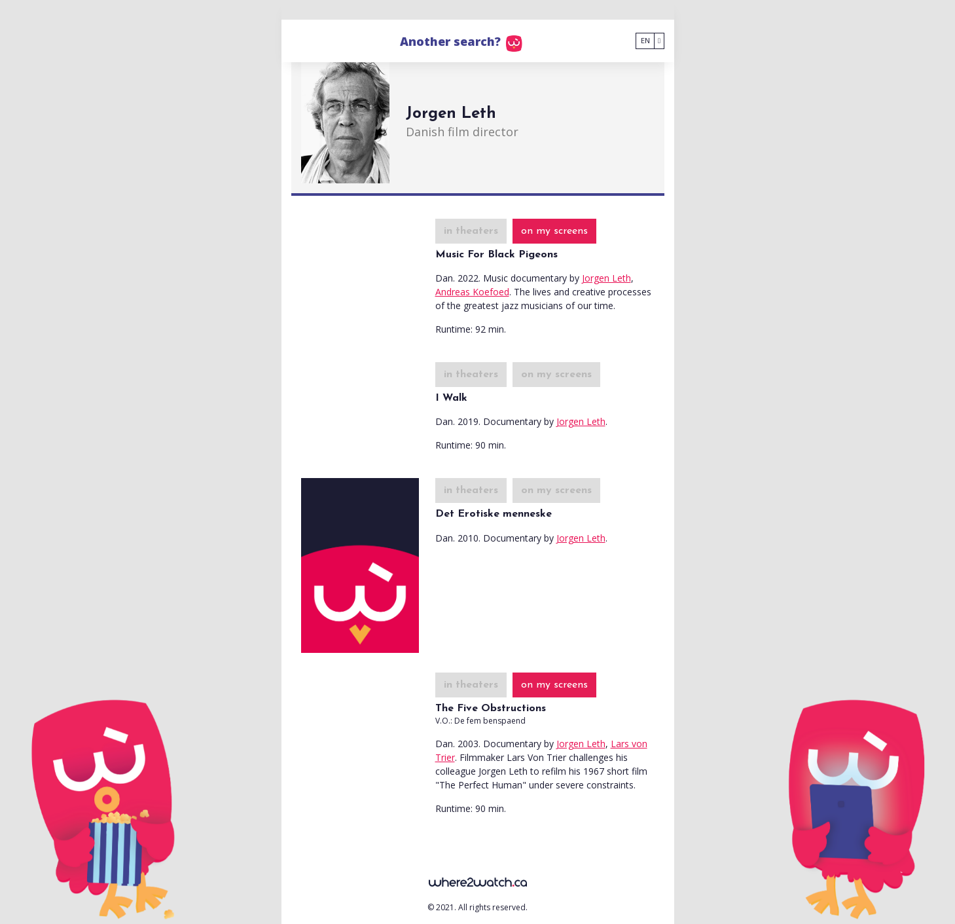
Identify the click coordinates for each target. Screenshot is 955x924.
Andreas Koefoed (472, 292)
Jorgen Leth (606, 278)
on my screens (554, 231)
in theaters (471, 231)
